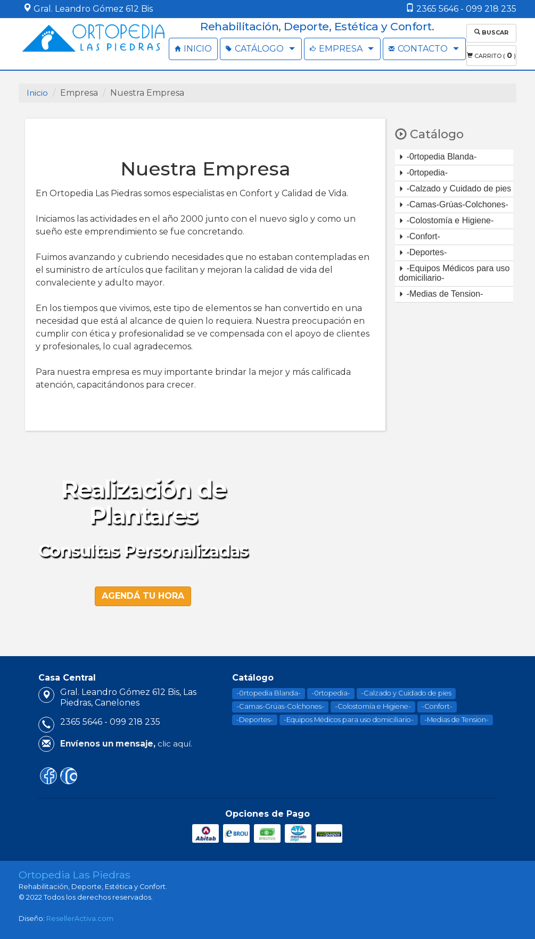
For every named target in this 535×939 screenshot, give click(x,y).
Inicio (37, 91)
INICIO (193, 49)
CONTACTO (424, 49)
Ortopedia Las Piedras (74, 872)
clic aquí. (126, 741)
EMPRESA (342, 49)
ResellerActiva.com (79, 916)
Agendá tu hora (143, 593)
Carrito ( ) (491, 53)
